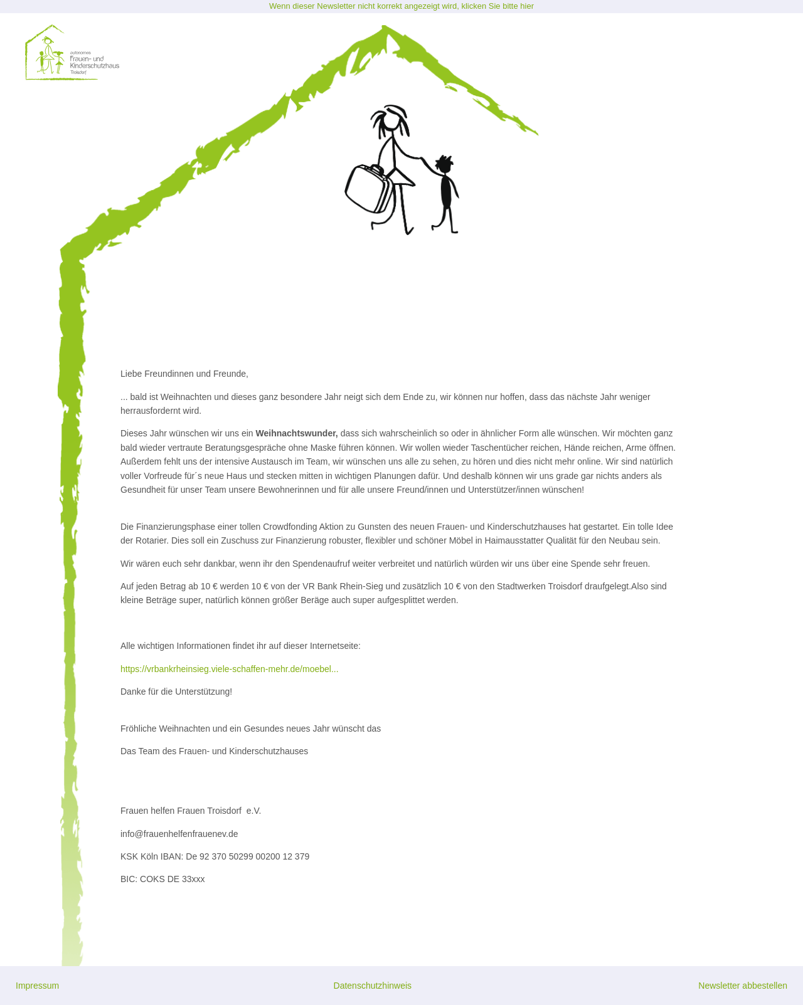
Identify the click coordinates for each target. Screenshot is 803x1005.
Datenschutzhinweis (373, 986)
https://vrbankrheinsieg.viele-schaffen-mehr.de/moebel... (229, 669)
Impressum (37, 986)
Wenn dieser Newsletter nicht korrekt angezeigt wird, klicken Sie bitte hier (401, 6)
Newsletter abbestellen (742, 986)
